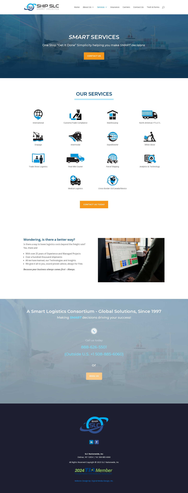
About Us (87, 7)
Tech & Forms (153, 7)
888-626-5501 (94, 353)
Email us (94, 382)
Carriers (126, 7)
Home (77, 7)
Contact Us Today (94, 204)
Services (100, 7)
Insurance (114, 7)
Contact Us (138, 7)
